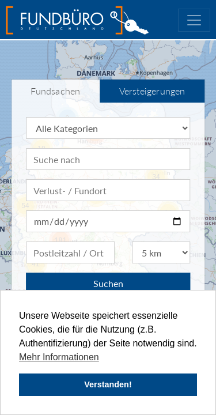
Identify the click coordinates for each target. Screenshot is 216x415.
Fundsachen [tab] (55, 90)
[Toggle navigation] (194, 20)
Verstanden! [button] (107, 384)
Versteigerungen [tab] (152, 90)
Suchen (108, 283)
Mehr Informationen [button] (59, 357)
